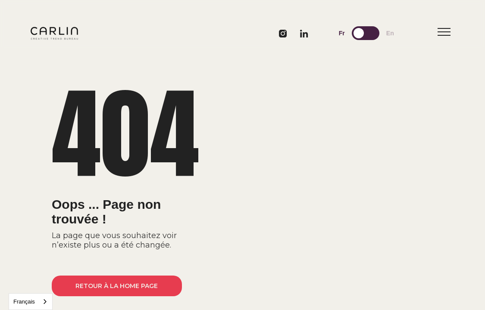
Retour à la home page (116, 286)
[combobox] (31, 301)
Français (24, 301)
